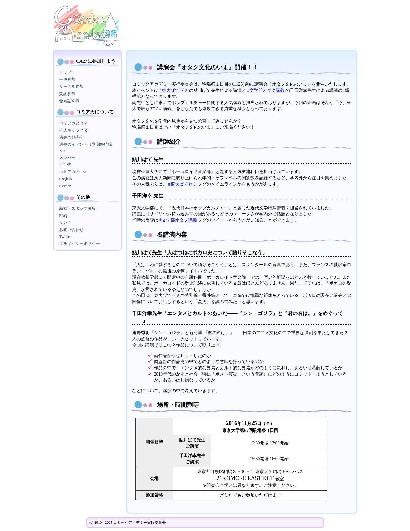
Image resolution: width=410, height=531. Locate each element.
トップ (65, 72)
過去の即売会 (71, 137)
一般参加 (67, 79)
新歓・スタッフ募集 (77, 208)
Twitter (65, 236)
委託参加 (67, 93)
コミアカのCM (72, 171)
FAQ (63, 215)
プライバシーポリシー (79, 243)
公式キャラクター (75, 130)
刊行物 (65, 164)
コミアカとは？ (73, 123)
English (65, 178)
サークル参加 (71, 86)
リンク (65, 222)
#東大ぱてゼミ (174, 90)
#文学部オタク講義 (265, 90)
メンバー (67, 157)
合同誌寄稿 (69, 100)
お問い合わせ (71, 229)
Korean (65, 185)
